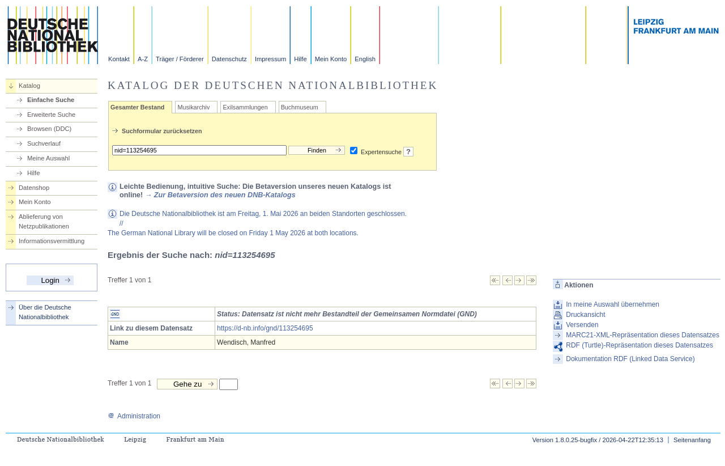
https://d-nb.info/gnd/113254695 (265, 328)
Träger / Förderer (180, 59)
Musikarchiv (193, 107)
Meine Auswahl (48, 158)
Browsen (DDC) (49, 128)
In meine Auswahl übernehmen (612, 304)
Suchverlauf (44, 143)
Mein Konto (331, 59)
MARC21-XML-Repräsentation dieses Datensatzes (642, 335)
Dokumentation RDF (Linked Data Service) (630, 359)
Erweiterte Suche (51, 114)
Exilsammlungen (245, 107)
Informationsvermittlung (51, 241)
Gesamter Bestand (137, 107)
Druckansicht (585, 315)
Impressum (270, 59)
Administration (134, 416)
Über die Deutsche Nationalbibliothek (45, 312)
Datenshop (34, 187)
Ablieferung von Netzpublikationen (44, 221)
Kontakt (119, 59)
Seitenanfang (692, 440)
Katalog (29, 85)
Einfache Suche (50, 99)
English (365, 59)
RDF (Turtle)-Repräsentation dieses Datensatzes (639, 345)
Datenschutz (229, 59)
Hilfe (300, 59)
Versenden (582, 325)
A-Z (143, 59)
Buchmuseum (299, 107)
